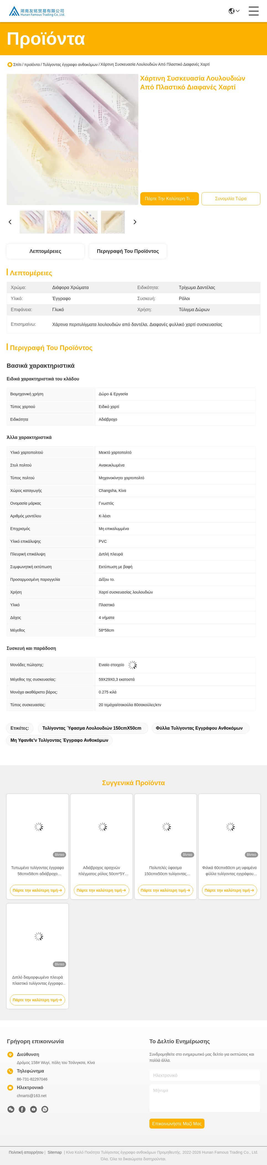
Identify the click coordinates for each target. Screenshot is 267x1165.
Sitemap (55, 1152)
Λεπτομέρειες (45, 251)
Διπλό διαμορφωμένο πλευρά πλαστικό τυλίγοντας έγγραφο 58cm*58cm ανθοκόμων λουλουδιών (37, 980)
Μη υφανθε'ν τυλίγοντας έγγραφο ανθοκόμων (59, 740)
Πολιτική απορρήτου (26, 1152)
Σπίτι (17, 64)
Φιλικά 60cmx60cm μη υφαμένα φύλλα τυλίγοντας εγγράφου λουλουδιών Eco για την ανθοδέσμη (229, 871)
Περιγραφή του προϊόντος (128, 251)
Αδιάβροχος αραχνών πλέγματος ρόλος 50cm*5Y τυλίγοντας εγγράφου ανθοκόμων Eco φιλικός (101, 871)
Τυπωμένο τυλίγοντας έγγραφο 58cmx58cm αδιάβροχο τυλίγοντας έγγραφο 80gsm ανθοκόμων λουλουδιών (37, 871)
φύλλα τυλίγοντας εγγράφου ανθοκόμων (199, 728)
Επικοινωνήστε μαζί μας (177, 1123)
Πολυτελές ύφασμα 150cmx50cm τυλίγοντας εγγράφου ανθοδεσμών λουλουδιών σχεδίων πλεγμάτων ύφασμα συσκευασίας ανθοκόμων (165, 871)
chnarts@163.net (31, 1095)
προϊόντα (32, 64)
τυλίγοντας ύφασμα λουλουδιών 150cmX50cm (91, 728)
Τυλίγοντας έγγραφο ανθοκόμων (70, 64)
